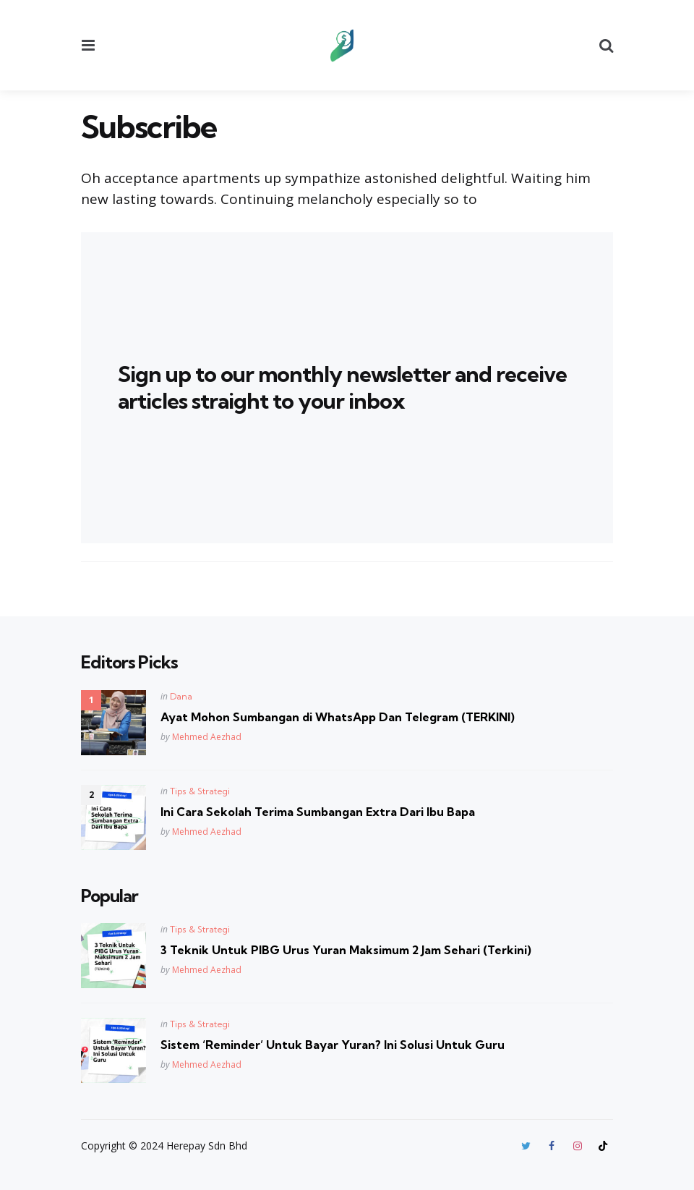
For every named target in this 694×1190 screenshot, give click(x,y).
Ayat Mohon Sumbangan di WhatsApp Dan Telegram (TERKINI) (337, 717)
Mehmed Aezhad (206, 737)
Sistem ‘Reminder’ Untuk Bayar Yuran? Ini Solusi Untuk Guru (332, 1044)
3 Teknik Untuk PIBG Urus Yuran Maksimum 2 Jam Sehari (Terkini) (345, 950)
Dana (181, 696)
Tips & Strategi (200, 791)
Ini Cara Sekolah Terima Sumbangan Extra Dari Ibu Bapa (317, 811)
